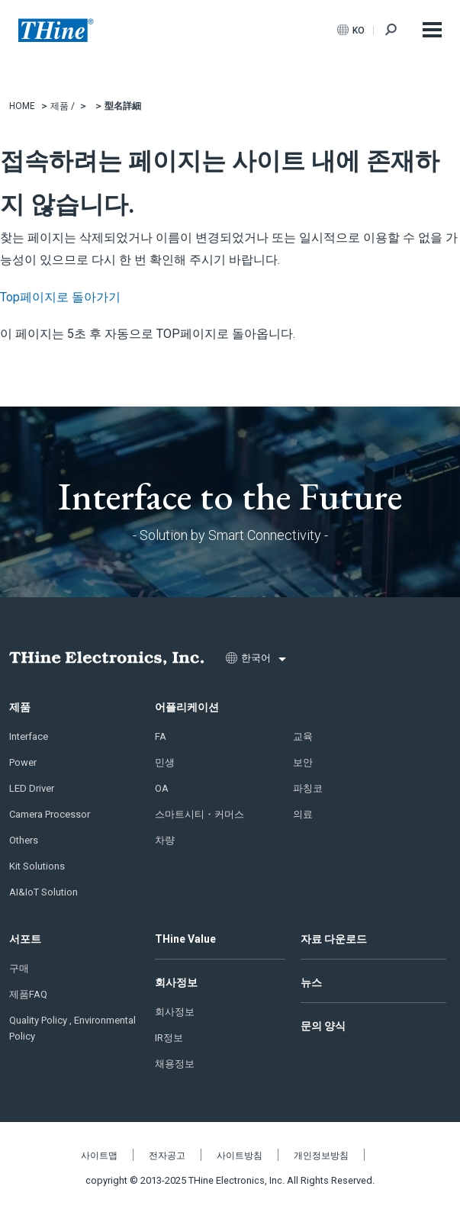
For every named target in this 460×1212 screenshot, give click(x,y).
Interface (28, 736)
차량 (165, 840)
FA (160, 736)
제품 (20, 707)
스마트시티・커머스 (199, 814)
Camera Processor (49, 814)
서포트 (25, 939)
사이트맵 (99, 1155)
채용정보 (175, 1063)
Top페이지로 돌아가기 (60, 297)
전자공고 (167, 1155)
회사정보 (176, 982)
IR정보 (169, 1037)
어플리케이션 (187, 707)
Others (23, 840)
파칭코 (308, 788)
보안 (303, 762)
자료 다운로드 (334, 939)
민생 (165, 762)
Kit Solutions (37, 866)
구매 (19, 968)
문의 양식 (323, 1026)
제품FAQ (28, 994)
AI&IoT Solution (43, 892)
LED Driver (31, 788)
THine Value (185, 939)
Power (23, 762)
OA (162, 788)
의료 (303, 814)
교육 (303, 736)
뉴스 (311, 982)
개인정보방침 (321, 1155)
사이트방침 (239, 1155)
